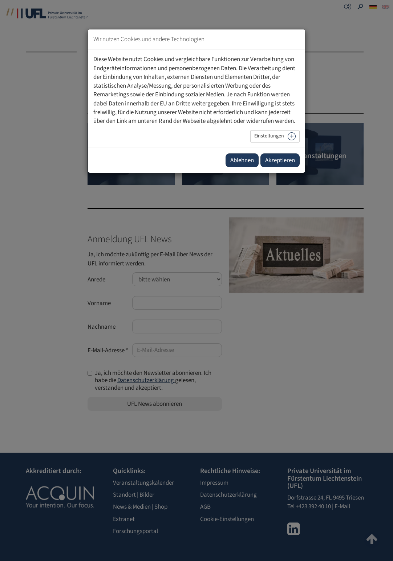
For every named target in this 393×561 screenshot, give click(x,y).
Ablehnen (242, 160)
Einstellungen (269, 136)
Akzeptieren (280, 160)
